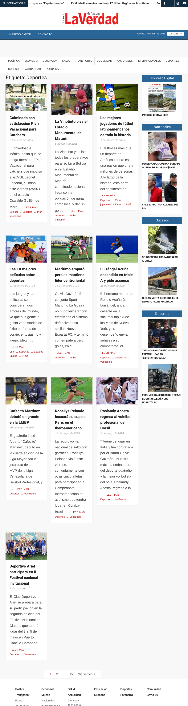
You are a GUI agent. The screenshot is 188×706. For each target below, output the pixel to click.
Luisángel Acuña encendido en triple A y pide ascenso (116, 257)
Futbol (73, 197)
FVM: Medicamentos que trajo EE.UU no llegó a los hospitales (116, 3)
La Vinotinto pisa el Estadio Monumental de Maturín (71, 113)
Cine (12, 333)
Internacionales (149, 43)
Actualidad (33, 51)
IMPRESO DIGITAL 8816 (155, 98)
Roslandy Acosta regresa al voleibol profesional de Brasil (115, 401)
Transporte (83, 43)
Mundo (45, 675)
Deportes (172, 43)
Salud (66, 43)
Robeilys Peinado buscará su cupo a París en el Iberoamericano (70, 401)
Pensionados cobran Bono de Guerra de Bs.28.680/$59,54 (161, 148)
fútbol (118, 182)
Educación (50, 43)
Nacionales (125, 43)
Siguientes (85, 654)
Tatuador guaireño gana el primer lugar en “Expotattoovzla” (160, 337)
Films (25, 337)
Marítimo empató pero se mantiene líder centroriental (70, 257)
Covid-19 (152, 675)
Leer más (31, 189)
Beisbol (14, 194)
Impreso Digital (20, 34)
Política (14, 43)
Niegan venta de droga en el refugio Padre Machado (160, 283)
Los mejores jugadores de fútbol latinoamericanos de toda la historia (116, 109)
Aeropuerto (22, 686)
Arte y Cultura (76, 690)
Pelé (128, 186)
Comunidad (104, 43)
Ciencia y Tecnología (74, 683)
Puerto (19, 681)
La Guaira (52, 51)
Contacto (45, 34)
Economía (31, 43)
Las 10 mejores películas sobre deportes (23, 257)
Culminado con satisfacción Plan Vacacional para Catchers (24, 109)
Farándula (126, 675)
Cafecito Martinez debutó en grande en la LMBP (25, 398)
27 (71, 654)
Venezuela (30, 474)
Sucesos (14, 51)
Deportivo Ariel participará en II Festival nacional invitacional (24, 556)
